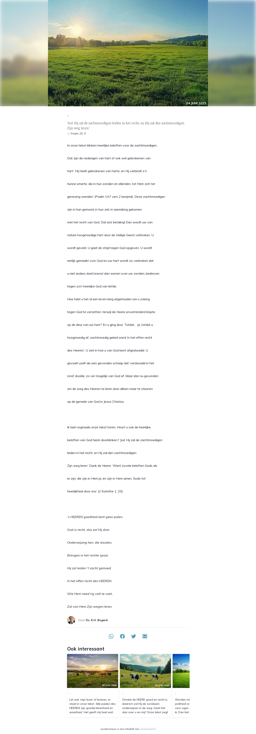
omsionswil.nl (148, 728)
